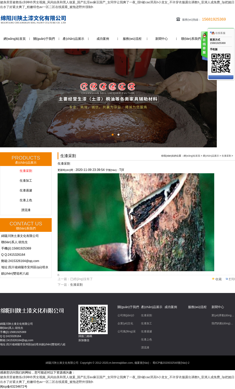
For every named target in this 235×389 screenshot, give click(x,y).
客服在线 (204, 46)
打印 (232, 279)
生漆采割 (26, 170)
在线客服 (217, 33)
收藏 (218, 279)
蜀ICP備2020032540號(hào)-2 (170, 362)
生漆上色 (26, 200)
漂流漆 (26, 210)
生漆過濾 (26, 190)
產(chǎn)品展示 (211, 155)
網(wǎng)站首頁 (191, 155)
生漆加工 (26, 180)
